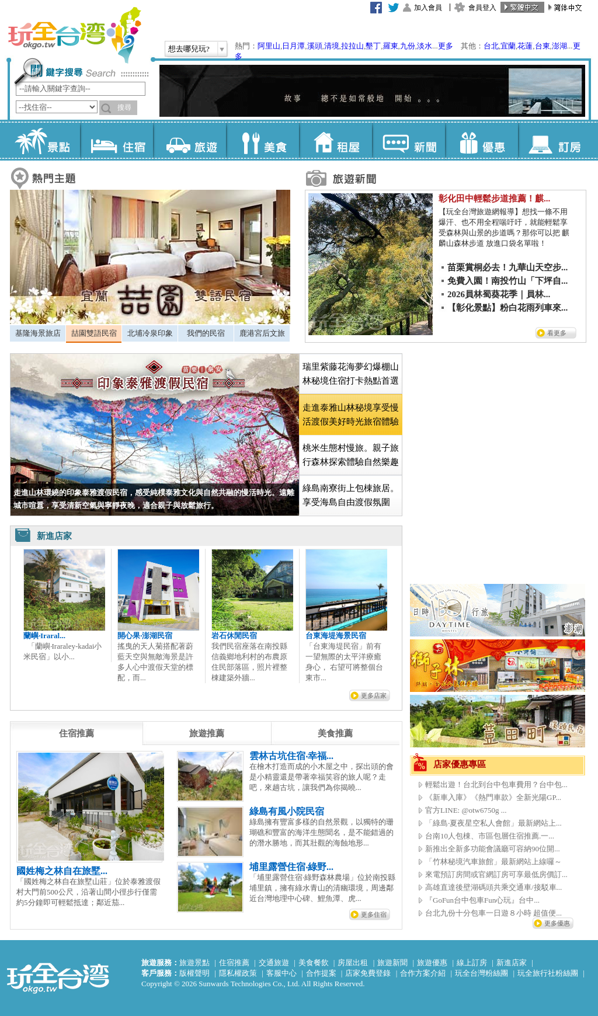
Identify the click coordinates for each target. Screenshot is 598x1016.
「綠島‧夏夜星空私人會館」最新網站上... (493, 823)
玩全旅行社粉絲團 (547, 973)
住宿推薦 (234, 962)
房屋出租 (353, 962)
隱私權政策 (238, 973)
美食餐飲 (313, 962)
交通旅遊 (274, 962)
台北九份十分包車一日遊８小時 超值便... (493, 913)
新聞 (408, 140)
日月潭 (293, 45)
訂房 (554, 140)
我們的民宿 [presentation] (206, 333)
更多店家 (374, 695)
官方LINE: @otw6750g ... (465, 810)
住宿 (116, 140)
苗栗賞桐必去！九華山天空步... (507, 267)
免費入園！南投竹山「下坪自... (507, 281)
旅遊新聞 (392, 962)
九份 (407, 45)
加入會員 (428, 8)
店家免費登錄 (368, 973)
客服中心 (281, 973)
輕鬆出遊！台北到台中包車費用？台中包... (496, 784)
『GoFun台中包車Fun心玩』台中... (482, 900)
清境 (331, 45)
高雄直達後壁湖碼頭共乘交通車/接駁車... (493, 887)
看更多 (556, 332)
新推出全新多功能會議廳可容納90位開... (492, 848)
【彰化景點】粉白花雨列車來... (507, 307)
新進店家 (511, 962)
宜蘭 (508, 45)
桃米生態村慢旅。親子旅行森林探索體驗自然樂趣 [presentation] (351, 455)
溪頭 (314, 45)
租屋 (335, 140)
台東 (542, 45)
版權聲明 (194, 973)
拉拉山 (352, 45)
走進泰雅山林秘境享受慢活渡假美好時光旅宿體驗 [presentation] (351, 414)
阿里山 (269, 45)
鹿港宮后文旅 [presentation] (262, 333)
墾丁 (373, 45)
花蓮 (525, 45)
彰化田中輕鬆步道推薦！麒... (494, 198)
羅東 (390, 45)
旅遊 (189, 140)
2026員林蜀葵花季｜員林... (498, 294)
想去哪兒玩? (189, 48)
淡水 (424, 45)
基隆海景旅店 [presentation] (38, 333)
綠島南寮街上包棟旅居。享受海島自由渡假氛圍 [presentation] (351, 495)
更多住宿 (374, 914)
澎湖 (559, 45)
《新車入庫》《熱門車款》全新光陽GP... (493, 797)
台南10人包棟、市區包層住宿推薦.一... (489, 835)
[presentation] (76, 733)
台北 (491, 45)
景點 (43, 140)
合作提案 (321, 973)
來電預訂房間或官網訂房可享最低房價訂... (496, 874)
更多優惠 (557, 923)
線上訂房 (472, 962)
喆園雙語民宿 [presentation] (94, 333)
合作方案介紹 (423, 973)
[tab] (37, 333)
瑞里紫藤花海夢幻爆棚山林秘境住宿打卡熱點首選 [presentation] (351, 373)
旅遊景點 (194, 962)
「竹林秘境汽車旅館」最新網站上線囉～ (493, 861)
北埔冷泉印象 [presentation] (150, 333)
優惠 (481, 140)
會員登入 (482, 8)
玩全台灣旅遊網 (74, 35)
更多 (445, 45)
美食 (262, 140)
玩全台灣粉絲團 (481, 973)
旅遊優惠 (432, 962)
